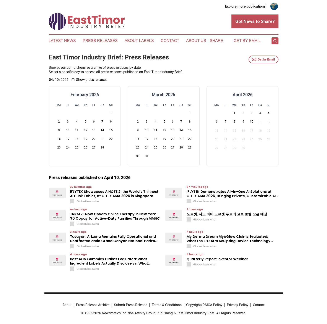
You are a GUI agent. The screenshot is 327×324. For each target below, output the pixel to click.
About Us (196, 40)
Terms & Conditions (167, 305)
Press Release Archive (92, 305)
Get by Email (263, 59)
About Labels (139, 40)
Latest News (62, 40)
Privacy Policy (237, 305)
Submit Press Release (130, 305)
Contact (170, 40)
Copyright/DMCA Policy (204, 305)
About (67, 305)
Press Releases (100, 40)
